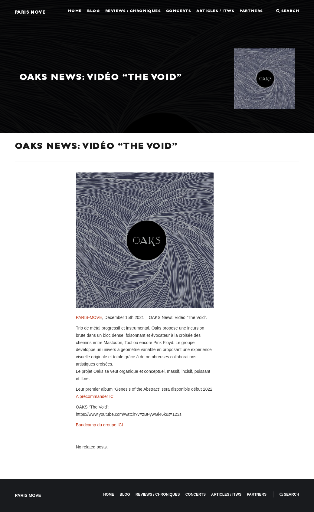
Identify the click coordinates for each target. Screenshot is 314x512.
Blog (93, 11)
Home (75, 11)
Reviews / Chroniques (133, 11)
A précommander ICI (95, 396)
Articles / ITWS (215, 11)
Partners (251, 11)
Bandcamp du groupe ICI (99, 424)
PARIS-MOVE (89, 317)
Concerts (178, 11)
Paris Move (30, 12)
